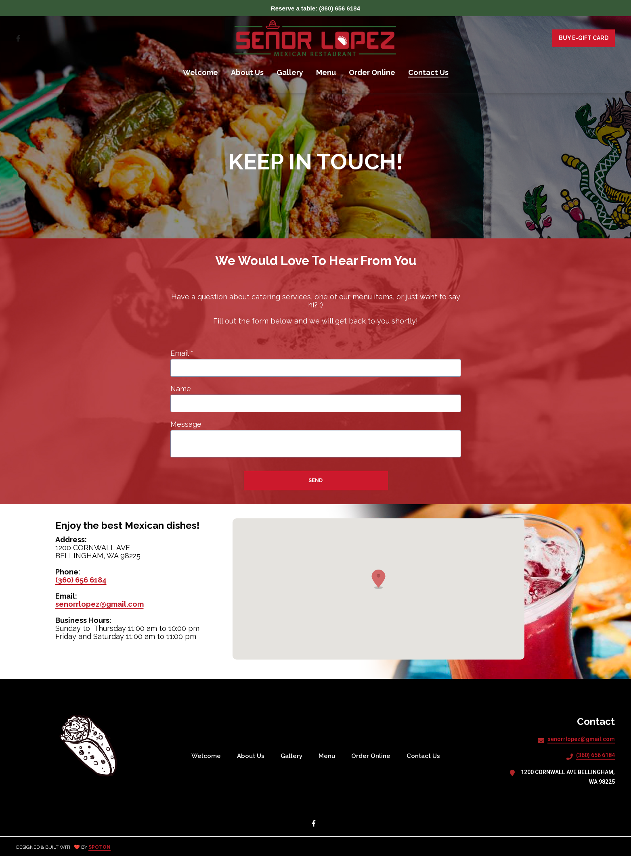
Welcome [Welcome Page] (200, 72)
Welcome (208, 756)
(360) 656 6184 (81, 580)
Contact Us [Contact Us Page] (428, 72)
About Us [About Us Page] (247, 72)
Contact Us (426, 756)
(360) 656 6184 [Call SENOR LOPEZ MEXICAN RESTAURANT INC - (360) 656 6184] (595, 755)
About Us (253, 756)
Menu (329, 756)
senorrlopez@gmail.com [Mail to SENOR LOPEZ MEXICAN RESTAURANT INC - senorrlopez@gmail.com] (581, 739)
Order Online (373, 756)
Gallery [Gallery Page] (290, 72)
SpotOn (99, 847)
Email (181, 353)
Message (185, 424)
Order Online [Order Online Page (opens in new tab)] (372, 72)
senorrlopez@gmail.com (99, 604)
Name (180, 389)
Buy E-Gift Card (583, 38)
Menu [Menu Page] (326, 72)
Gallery (294, 756)
